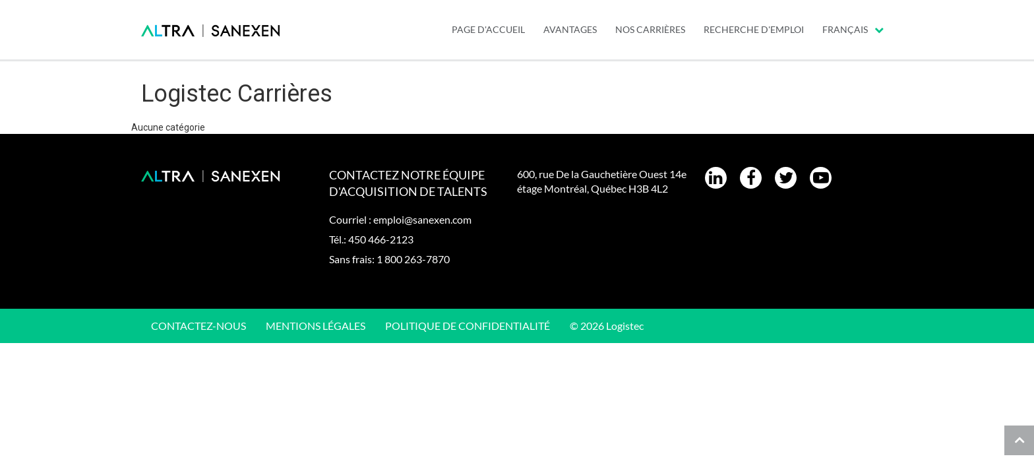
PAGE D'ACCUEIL (488, 29)
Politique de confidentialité (467, 325)
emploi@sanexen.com (422, 219)
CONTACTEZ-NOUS (198, 325)
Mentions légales (315, 325)
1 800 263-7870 (413, 259)
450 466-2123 (380, 239)
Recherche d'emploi (754, 29)
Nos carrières (650, 29)
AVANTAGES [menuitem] (570, 29)
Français (853, 29)
